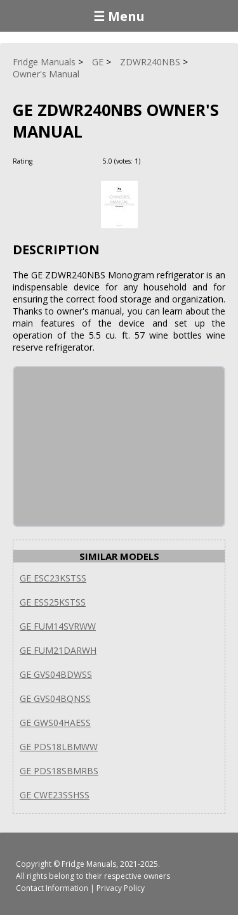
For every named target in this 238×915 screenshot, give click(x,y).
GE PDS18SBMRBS (59, 771)
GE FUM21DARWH (58, 650)
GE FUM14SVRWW (58, 626)
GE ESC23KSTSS (53, 578)
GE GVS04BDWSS (56, 674)
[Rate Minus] (167, 160)
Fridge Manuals (89, 864)
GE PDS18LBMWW (59, 747)
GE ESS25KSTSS (53, 602)
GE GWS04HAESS (55, 723)
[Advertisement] (109, 446)
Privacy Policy (120, 888)
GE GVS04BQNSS (55, 698)
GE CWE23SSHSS (54, 795)
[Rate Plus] (152, 160)
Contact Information (52, 888)
